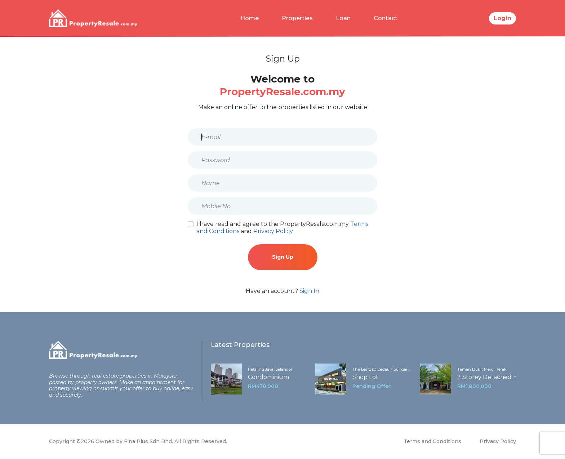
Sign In (309, 291)
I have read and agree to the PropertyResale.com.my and (282, 227)
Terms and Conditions (432, 441)
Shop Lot (365, 377)
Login (502, 18)
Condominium (268, 377)
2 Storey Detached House (494, 377)
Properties (297, 18)
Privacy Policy (273, 231)
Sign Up (282, 257)
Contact (385, 18)
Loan (343, 18)
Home (249, 18)
